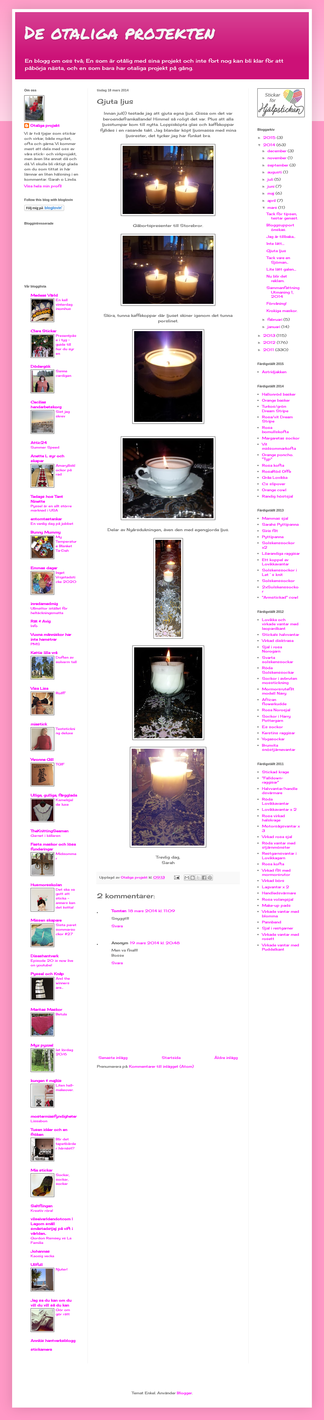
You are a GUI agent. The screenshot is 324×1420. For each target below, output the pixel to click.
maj (271, 193)
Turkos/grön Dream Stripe (275, 408)
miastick (39, 724)
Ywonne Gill (42, 759)
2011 (269, 349)
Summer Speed (45, 447)
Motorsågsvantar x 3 (281, 828)
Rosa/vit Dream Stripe (277, 419)
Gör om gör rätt (63, 1312)
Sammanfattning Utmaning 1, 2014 (282, 292)
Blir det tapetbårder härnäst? (66, 1143)
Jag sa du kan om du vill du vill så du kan (51, 1302)
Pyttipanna (272, 536)
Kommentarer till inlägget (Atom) (161, 1066)
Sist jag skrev (63, 413)
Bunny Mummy (46, 532)
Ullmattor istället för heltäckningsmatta (49, 610)
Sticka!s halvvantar (280, 634)
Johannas (40, 1251)
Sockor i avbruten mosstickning (279, 680)
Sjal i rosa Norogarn (272, 649)
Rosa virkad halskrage (273, 818)
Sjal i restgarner (277, 928)
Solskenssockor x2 (278, 545)
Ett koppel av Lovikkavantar (275, 561)
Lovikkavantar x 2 (279, 809)
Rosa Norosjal (276, 710)
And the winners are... (63, 983)
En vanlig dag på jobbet (52, 523)
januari (274, 326)
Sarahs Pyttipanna (280, 524)
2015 (270, 137)
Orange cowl (274, 490)
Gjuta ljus (276, 250)
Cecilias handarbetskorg (46, 404)
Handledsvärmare (279, 893)
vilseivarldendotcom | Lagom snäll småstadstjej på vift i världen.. (52, 1226)
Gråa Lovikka (274, 477)
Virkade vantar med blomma (280, 913)
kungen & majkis (46, 1080)
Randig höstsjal (277, 496)
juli (270, 179)
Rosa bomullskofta (275, 429)
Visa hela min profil (43, 186)
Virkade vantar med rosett (280, 936)
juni (271, 186)
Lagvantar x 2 (275, 887)
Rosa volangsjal (277, 899)
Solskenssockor (278, 580)
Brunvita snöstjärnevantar (278, 747)
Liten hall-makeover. (65, 1087)
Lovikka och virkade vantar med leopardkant (280, 624)
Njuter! (62, 1269)
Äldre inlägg (226, 1057)
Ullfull (37, 1264)
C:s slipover (273, 484)
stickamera (41, 1349)
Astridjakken (274, 372)
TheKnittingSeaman (49, 831)
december (277, 151)
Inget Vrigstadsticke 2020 (66, 577)
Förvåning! (276, 303)
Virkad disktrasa (277, 640)
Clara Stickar (43, 331)
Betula (61, 1014)
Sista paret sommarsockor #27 (66, 929)
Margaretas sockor (280, 438)
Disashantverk (44, 956)
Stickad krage (275, 772)
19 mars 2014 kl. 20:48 (155, 943)
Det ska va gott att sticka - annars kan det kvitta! (65, 898)
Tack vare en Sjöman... (278, 259)
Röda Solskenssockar (278, 670)
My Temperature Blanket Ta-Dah (66, 543)
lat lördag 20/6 (64, 1052)
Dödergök (40, 366)
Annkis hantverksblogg (53, 1340)
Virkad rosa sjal (277, 836)
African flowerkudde (274, 701)
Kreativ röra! (42, 1210)
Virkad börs (273, 880)
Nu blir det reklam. (276, 278)
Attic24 (39, 442)
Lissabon (39, 1121)
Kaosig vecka (42, 1256)
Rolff (60, 693)
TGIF (60, 764)
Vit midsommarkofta (279, 446)
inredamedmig (44, 603)
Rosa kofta (273, 465)
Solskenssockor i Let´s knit (279, 572)
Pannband (271, 922)
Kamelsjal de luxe (64, 802)
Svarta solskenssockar (277, 659)
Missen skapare (46, 920)
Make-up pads (276, 905)
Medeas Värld (44, 295)
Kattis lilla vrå (44, 652)
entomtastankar (46, 519)
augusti (275, 172)
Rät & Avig (41, 621)
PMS (35, 644)
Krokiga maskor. (281, 310)
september (278, 165)
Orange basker (276, 400)
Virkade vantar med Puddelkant (280, 947)
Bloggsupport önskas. (280, 227)
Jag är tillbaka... (280, 236)
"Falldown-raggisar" (272, 780)
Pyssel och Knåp (47, 973)
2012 (270, 342)
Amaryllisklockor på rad (65, 470)
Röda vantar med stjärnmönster (279, 845)
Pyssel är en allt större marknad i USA (51, 508)
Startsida (171, 1057)
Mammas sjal (275, 518)
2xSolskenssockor (280, 589)
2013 (269, 335)
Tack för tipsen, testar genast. (282, 216)
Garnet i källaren (45, 835)
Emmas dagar (44, 568)
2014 (269, 145)
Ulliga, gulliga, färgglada (54, 795)
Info (34, 626)
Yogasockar (273, 739)
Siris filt (270, 530)
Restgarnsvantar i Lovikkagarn (279, 855)
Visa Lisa (39, 688)
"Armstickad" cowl (280, 597)
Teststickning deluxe (65, 731)
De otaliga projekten (119, 32)
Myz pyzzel (42, 1045)
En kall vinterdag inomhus (64, 304)
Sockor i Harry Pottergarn (276, 718)
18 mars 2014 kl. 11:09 (151, 911)
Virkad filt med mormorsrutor (276, 872)
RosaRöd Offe (276, 471)
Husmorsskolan (46, 885)
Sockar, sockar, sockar (62, 1179)
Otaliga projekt (45, 125)
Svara (117, 926)
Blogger (184, 1393)
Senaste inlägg (112, 1057)
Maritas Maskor (46, 1009)
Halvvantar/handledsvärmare (279, 790)
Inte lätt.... (275, 243)
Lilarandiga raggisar (281, 553)
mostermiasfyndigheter (54, 1116)
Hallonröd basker (279, 394)
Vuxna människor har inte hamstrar (51, 637)
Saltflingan (41, 1206)
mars (272, 207)
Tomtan (118, 911)
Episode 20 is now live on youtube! (52, 962)
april (272, 200)
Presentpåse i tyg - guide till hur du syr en (66, 345)
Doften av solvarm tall (66, 659)
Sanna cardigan (63, 373)
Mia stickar (41, 1170)
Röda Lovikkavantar (275, 801)
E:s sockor (272, 727)
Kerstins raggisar (278, 733)
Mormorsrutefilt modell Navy (278, 691)
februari (275, 319)
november (277, 158)
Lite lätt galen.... (281, 269)
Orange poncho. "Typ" (277, 456)
